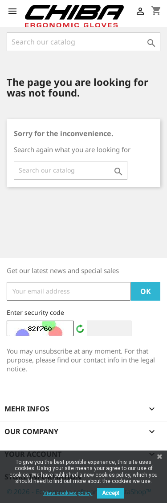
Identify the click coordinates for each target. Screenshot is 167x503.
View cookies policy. (68, 493)
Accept (110, 493)
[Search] (83, 41)
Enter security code (35, 312)
